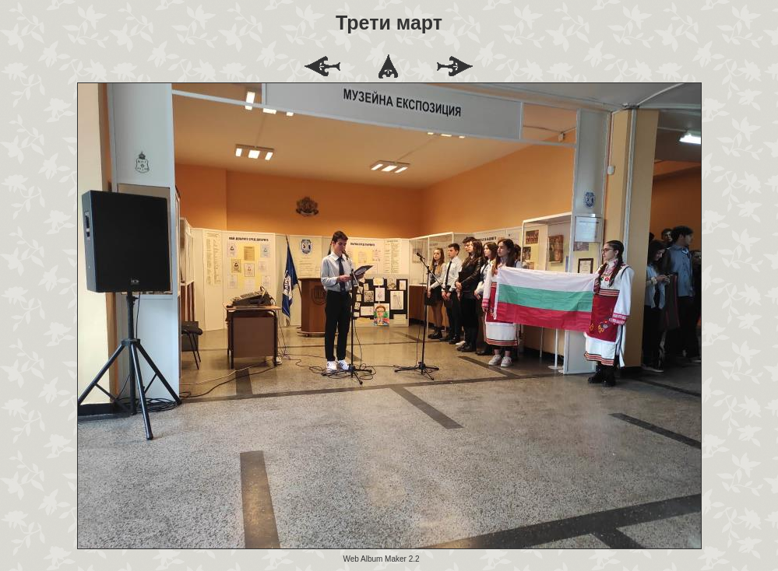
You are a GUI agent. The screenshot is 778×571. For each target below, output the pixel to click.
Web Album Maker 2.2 (381, 559)
